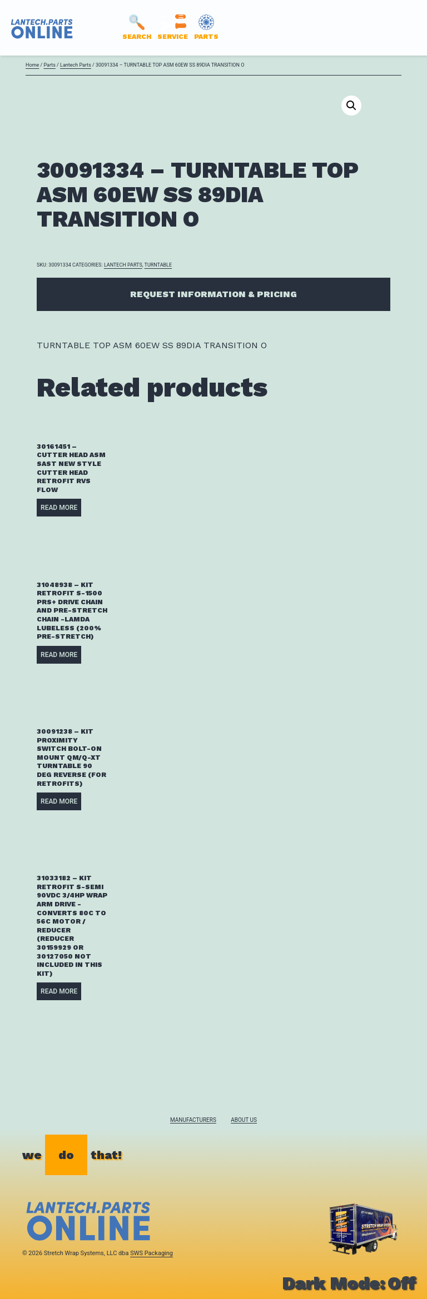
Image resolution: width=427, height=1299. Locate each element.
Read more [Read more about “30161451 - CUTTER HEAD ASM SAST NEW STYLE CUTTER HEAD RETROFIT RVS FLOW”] (59, 507)
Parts (49, 65)
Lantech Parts (75, 65)
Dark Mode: (349, 1283)
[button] (351, 106)
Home (32, 65)
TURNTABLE (158, 265)
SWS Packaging (151, 1253)
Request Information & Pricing (213, 294)
